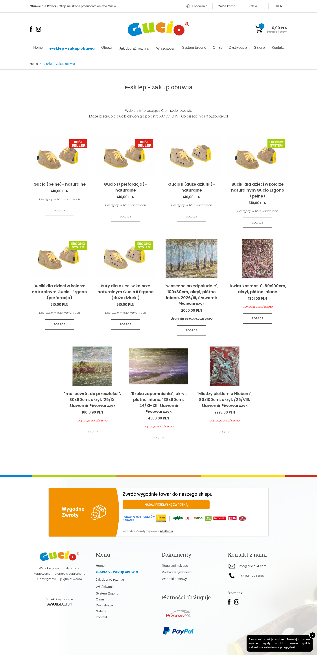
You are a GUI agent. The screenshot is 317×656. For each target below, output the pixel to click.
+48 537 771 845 (251, 577)
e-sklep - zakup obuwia (59, 63)
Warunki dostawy (174, 580)
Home (34, 63)
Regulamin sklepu (175, 566)
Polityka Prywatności (177, 573)
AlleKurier (166, 532)
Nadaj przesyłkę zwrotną (166, 506)
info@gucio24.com (252, 567)
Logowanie (199, 6)
